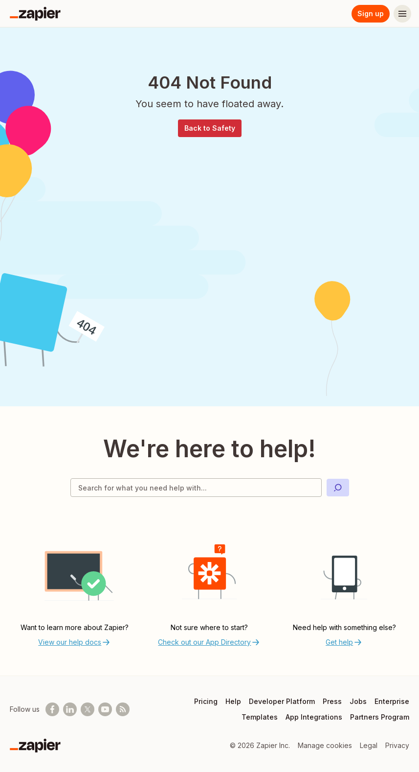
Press (332, 701)
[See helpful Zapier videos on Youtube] (105, 709)
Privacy (397, 745)
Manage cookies (325, 745)
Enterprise (392, 701)
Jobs (358, 701)
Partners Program (379, 717)
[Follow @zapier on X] (87, 709)
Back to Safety (209, 128)
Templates (260, 717)
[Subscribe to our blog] (123, 709)
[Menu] (402, 14)
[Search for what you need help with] (196, 487)
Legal (368, 745)
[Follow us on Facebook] (52, 709)
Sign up (370, 13)
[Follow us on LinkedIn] (70, 709)
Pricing (206, 701)
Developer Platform (282, 701)
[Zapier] (35, 14)
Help (233, 701)
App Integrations (314, 717)
